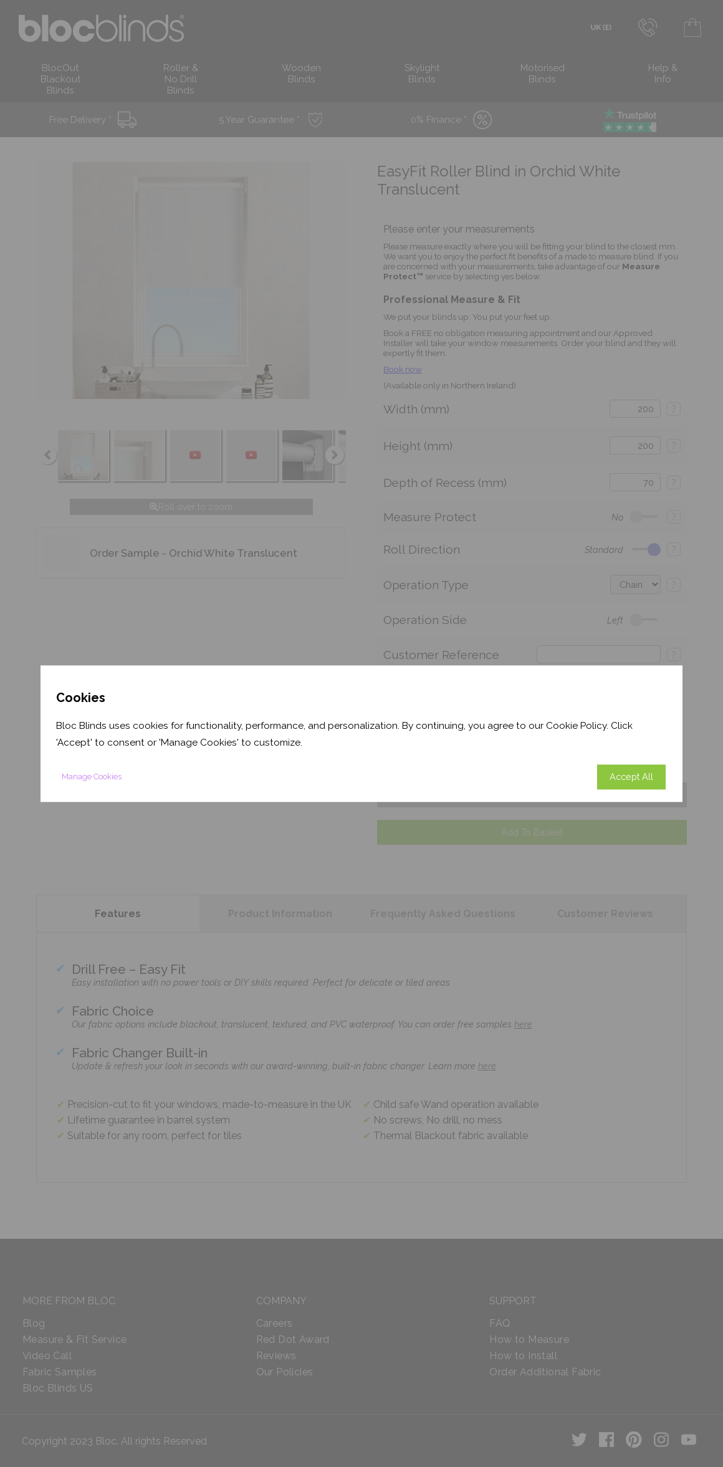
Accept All (631, 776)
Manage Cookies (92, 776)
